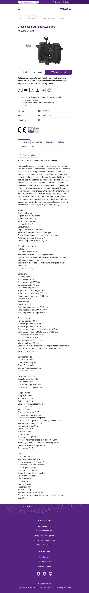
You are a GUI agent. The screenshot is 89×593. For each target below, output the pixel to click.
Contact (57, 2)
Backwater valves (44, 526)
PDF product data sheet (60, 72)
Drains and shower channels (44, 540)
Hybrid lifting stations (44, 531)
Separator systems (44, 545)
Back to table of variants (32, 72)
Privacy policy (42, 584)
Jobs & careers (44, 557)
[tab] (24, 141)
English (67, 2)
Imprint (49, 584)
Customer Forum (44, 562)
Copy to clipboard (30, 155)
